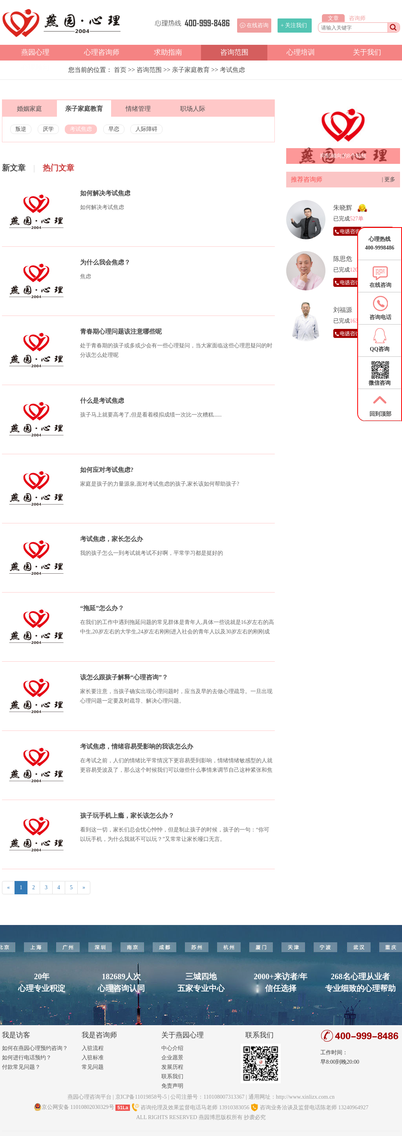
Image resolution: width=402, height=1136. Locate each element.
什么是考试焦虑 (102, 400)
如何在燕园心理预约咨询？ (35, 1048)
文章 (333, 18)
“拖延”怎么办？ (102, 608)
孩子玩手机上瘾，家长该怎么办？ (127, 815)
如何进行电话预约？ (26, 1058)
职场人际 (192, 108)
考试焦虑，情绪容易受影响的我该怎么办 (136, 746)
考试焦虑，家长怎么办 (111, 539)
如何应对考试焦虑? (106, 469)
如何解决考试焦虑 (105, 193)
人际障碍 (146, 129)
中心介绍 (172, 1048)
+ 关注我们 (294, 25)
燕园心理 (35, 52)
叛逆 (20, 129)
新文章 (14, 167)
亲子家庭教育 (191, 69)
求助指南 (168, 52)
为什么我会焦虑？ (105, 262)
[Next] (83, 887)
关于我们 (367, 52)
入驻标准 (93, 1058)
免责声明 (172, 1086)
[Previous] (8, 887)
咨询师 (357, 18)
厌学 (48, 129)
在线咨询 (258, 25)
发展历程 (172, 1067)
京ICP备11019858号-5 (141, 1097)
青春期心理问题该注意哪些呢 (121, 331)
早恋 (113, 129)
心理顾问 (35, 67)
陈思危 (342, 258)
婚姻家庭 (29, 108)
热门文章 (58, 167)
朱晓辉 (342, 207)
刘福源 (342, 309)
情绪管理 (138, 108)
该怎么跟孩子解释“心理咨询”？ (124, 677)
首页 (120, 69)
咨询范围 (234, 52)
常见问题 (93, 1067)
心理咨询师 (101, 52)
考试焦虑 (232, 69)
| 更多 (388, 179)
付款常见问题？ (21, 1067)
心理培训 (301, 52)
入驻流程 (93, 1048)
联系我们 (172, 1076)
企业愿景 (172, 1058)
